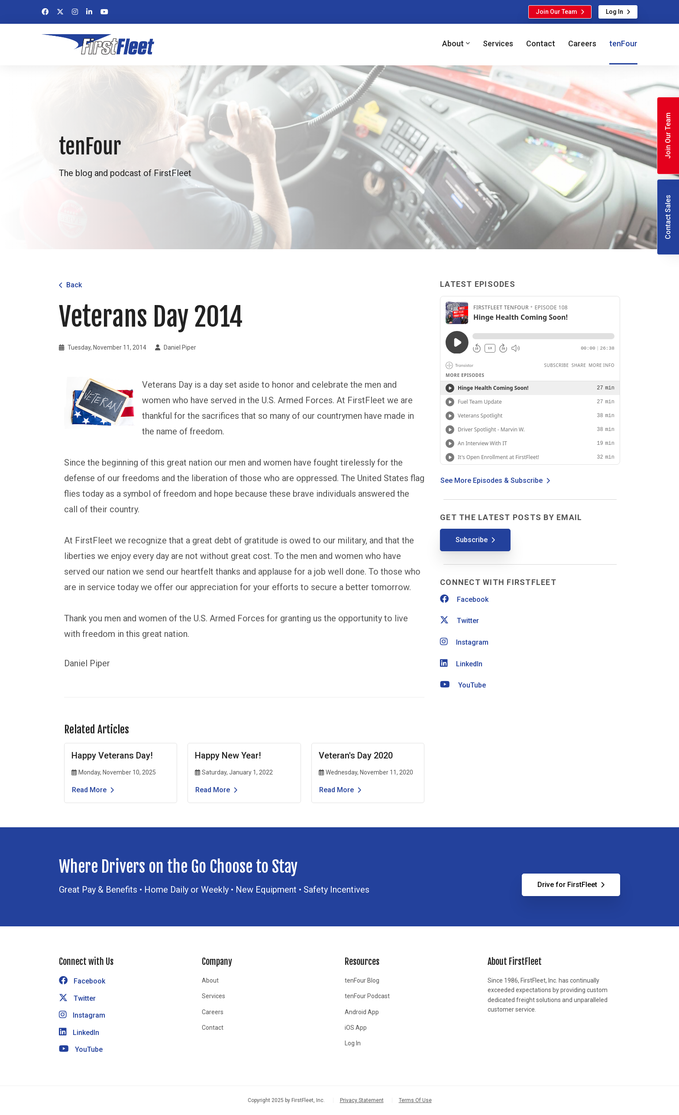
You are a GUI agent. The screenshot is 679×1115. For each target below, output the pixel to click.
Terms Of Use (415, 1100)
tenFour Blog (362, 980)
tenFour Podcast (367, 996)
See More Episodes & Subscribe (491, 480)
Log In (614, 11)
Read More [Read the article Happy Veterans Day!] (89, 790)
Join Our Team (556, 11)
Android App (362, 1012)
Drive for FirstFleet (567, 884)
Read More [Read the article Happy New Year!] (212, 790)
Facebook (464, 599)
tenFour (623, 43)
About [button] (453, 43)
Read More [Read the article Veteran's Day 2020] (336, 790)
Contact (540, 43)
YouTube (463, 685)
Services (498, 43)
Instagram (464, 642)
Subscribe (472, 540)
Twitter (459, 621)
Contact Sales (668, 217)
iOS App (356, 1027)
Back (74, 285)
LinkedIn (461, 664)
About (210, 980)
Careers (582, 43)
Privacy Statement (362, 1100)
